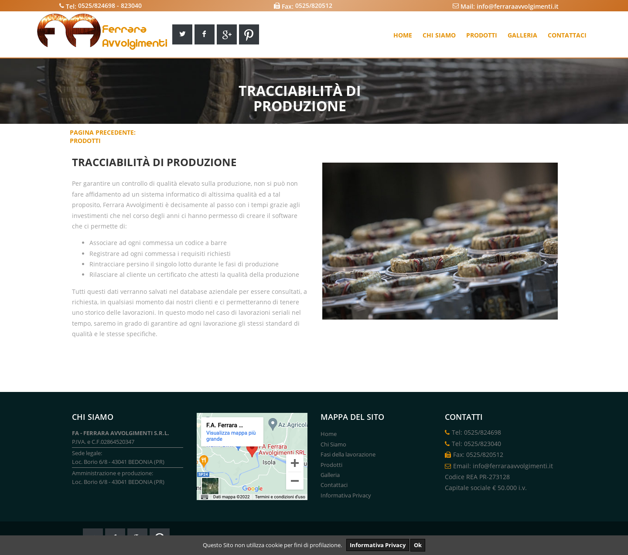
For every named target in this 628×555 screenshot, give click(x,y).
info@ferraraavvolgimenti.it (518, 6)
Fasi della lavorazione (348, 454)
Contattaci (567, 35)
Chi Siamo (333, 444)
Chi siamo (439, 35)
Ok (418, 545)
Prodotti (481, 35)
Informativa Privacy (378, 545)
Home (402, 35)
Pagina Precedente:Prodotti (103, 136)
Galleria (522, 35)
